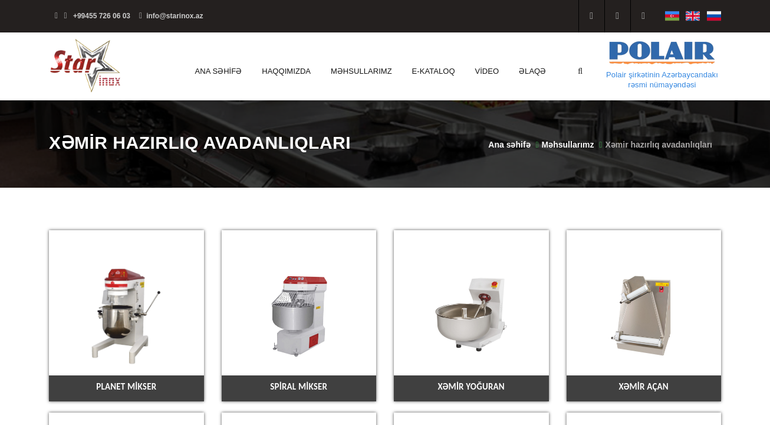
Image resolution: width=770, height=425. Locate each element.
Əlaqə (532, 71)
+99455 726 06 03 (92, 16)
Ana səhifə (218, 71)
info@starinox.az (171, 16)
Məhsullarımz (361, 71)
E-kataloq (433, 71)
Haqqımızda (286, 71)
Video (487, 71)
